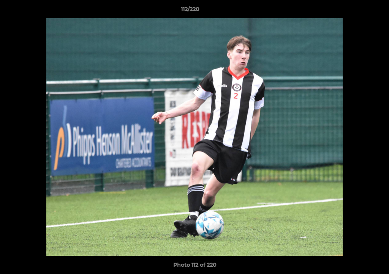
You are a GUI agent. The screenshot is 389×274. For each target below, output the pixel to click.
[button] (357, 11)
